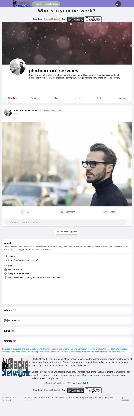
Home (27, 397)
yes (20, 270)
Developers (109, 397)
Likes (7, 331)
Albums (8, 310)
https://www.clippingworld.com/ (23, 260)
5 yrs (15, 114)
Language (126, 399)
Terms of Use (72, 397)
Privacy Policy (58, 397)
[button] (46, 4)
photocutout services (53, 70)
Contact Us (44, 397)
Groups (8, 341)
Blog (101, 397)
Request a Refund (88, 397)
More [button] (28, 400)
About (34, 397)
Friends (12, 321)
